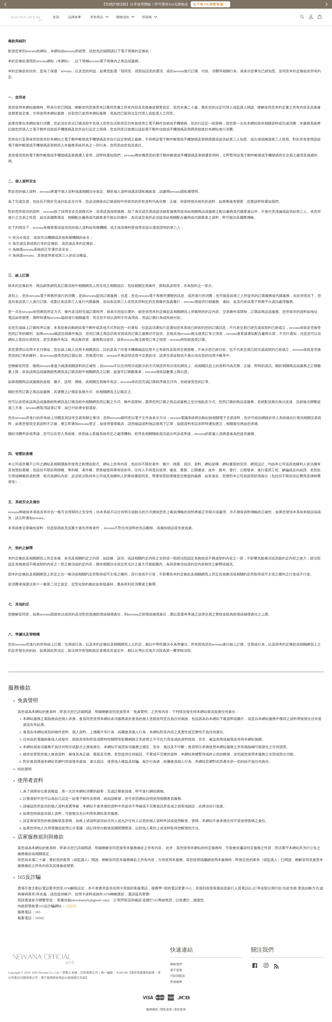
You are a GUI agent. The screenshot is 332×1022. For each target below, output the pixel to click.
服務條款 (152, 1011)
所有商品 (99, 18)
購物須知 (125, 18)
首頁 (56, 18)
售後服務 (176, 983)
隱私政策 (166, 1011)
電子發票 (176, 972)
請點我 (71, 908)
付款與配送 (177, 978)
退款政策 (180, 1011)
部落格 (149, 18)
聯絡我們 (176, 966)
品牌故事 (74, 18)
